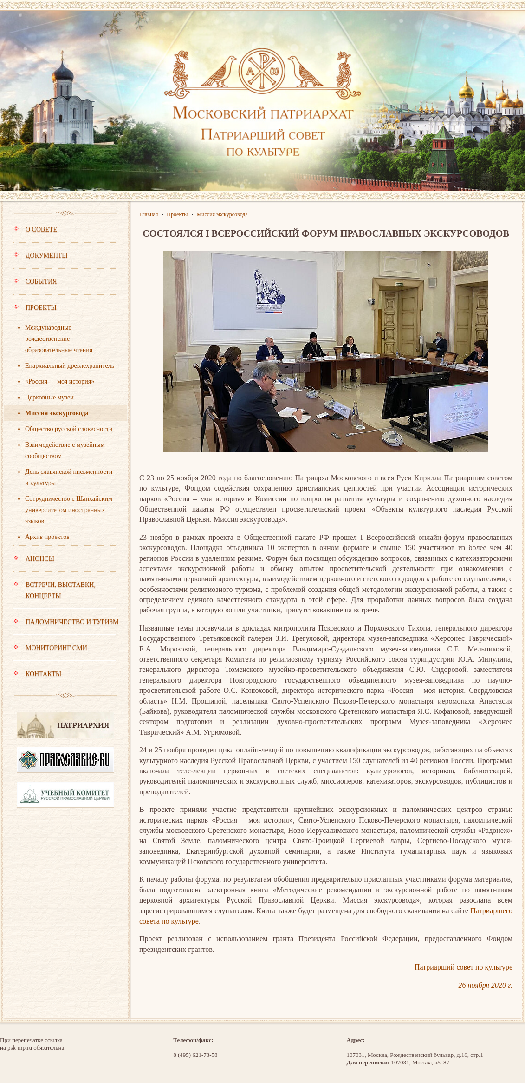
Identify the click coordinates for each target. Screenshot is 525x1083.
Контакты (37, 674)
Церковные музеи (49, 397)
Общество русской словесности (68, 428)
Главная (148, 214)
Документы (64, 260)
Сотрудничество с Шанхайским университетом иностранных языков (68, 510)
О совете (64, 234)
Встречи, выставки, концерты (64, 594)
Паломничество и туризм (65, 626)
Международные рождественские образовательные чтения (58, 338)
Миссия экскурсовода (57, 413)
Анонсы (64, 563)
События (64, 286)
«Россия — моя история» (59, 381)
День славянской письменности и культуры (68, 477)
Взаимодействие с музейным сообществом (65, 450)
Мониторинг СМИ (64, 652)
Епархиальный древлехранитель (69, 365)
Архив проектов (47, 536)
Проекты (64, 312)
